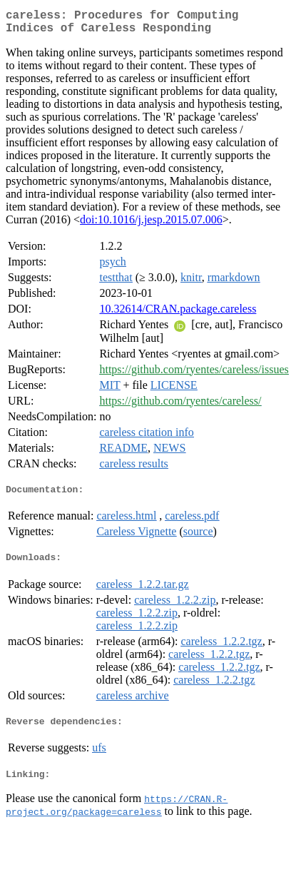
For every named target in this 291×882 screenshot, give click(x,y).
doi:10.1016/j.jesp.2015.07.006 (151, 225)
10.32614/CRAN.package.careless (177, 314)
